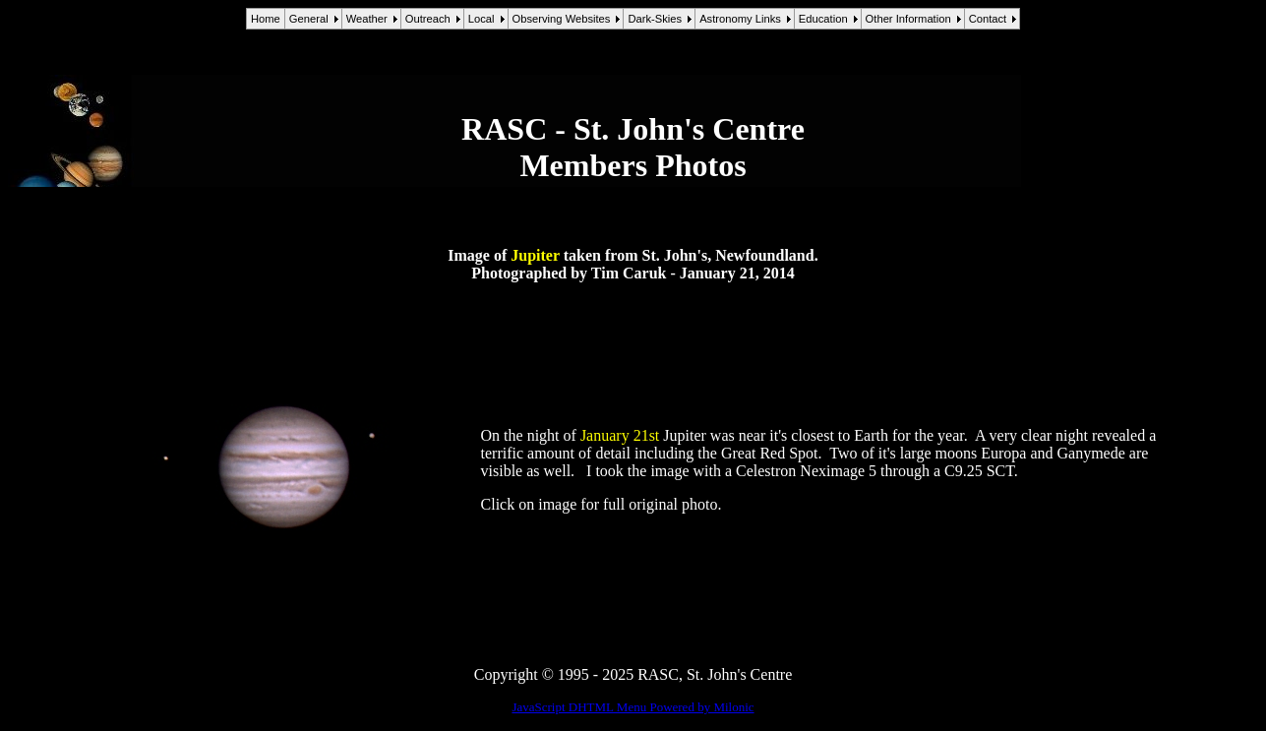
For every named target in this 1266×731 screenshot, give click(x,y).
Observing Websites (561, 19)
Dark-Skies (655, 19)
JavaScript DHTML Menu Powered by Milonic (633, 707)
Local (481, 19)
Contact (988, 19)
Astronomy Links (740, 19)
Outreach (428, 19)
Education (823, 19)
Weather (367, 19)
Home (265, 19)
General (309, 19)
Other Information (908, 19)
